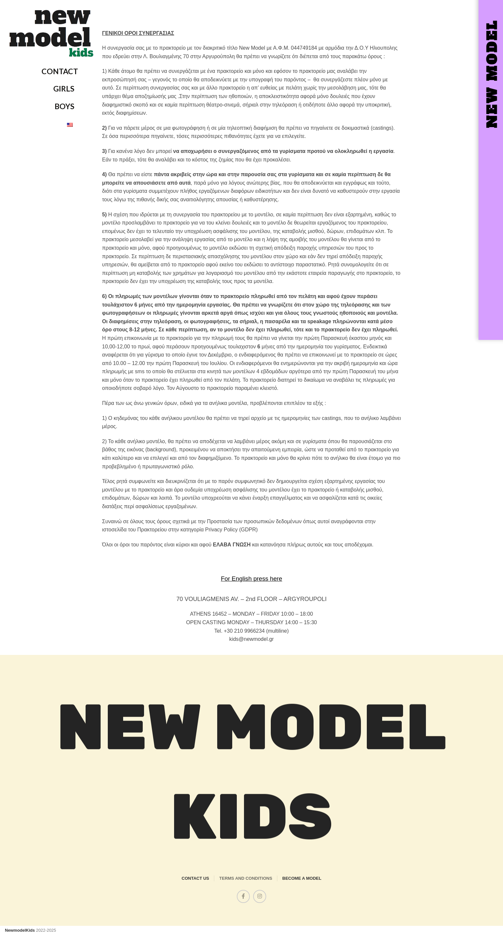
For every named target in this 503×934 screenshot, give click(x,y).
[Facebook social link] (243, 896)
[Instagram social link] (259, 896)
